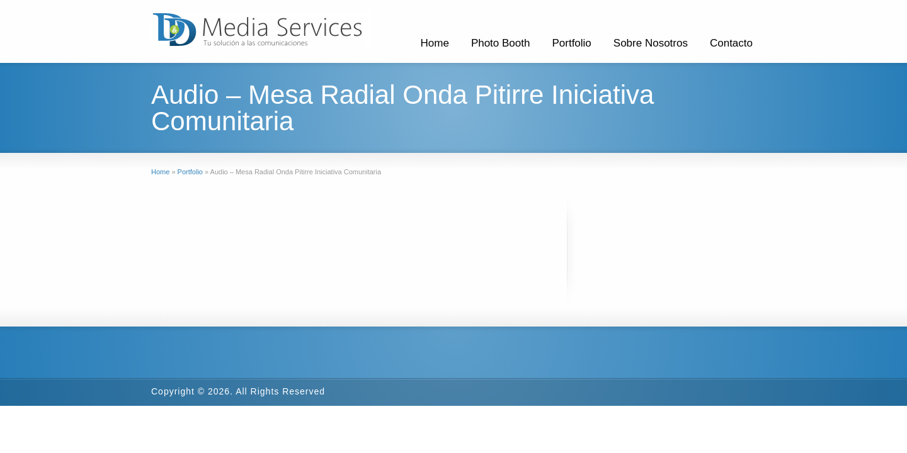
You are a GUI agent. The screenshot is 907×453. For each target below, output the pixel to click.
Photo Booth (500, 43)
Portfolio (571, 43)
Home (435, 43)
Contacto (731, 43)
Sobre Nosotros (650, 43)
